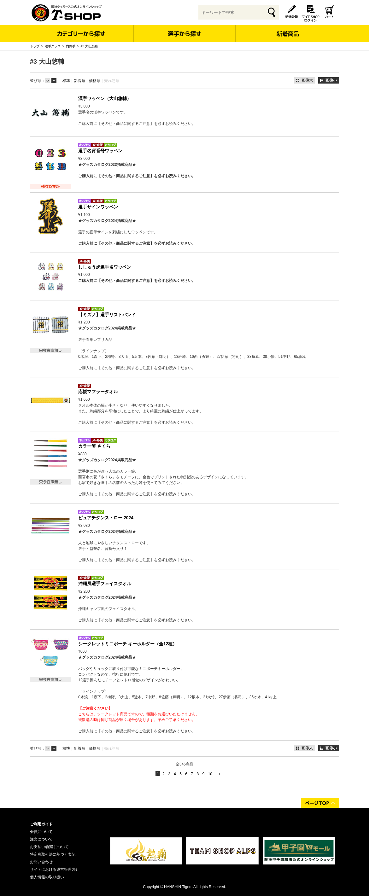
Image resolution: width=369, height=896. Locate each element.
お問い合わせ (41, 862)
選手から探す (184, 33)
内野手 (70, 46)
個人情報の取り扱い (47, 877)
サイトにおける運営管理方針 (54, 869)
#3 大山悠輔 (89, 46)
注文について (41, 839)
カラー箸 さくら (94, 446)
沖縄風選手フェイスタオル (104, 583)
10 (210, 774)
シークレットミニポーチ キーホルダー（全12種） (127, 643)
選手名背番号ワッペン (100, 150)
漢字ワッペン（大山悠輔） (104, 98)
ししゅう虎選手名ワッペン (104, 267)
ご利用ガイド (41, 824)
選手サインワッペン (98, 206)
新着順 (79, 81)
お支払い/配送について (49, 847)
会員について (41, 831)
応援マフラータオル (98, 391)
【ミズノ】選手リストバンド (107, 314)
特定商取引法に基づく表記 (52, 854)
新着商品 (287, 29)
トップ (34, 46)
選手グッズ (53, 46)
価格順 (94, 81)
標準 (66, 81)
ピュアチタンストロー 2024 (105, 517)
